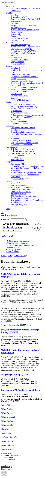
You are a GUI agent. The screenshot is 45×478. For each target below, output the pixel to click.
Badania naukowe (12, 252)
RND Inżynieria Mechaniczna (17, 241)
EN (2, 213)
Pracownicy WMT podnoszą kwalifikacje (20, 390)
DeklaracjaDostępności (7, 467)
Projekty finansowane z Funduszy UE (20, 245)
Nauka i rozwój (7, 236)
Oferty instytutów (12, 247)
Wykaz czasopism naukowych (17, 243)
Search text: (5, 215)
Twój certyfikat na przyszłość (15, 374)
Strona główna (6, 256)
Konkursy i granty (13, 249)
